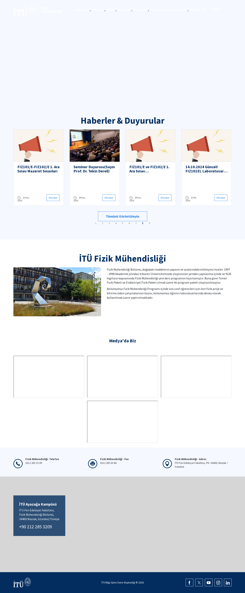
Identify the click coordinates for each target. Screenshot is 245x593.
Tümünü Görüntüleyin (122, 216)
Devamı (53, 197)
